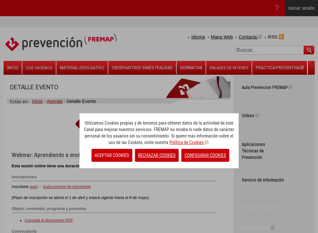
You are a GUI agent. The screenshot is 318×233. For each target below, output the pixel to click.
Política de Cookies (188, 142)
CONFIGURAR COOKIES (205, 155)
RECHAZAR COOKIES (156, 155)
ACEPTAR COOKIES (112, 155)
